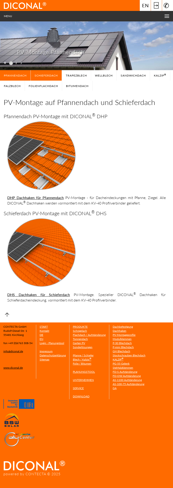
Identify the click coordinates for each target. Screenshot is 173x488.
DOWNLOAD (81, 396)
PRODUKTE (80, 326)
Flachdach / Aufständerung (89, 335)
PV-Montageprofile (124, 335)
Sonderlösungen (82, 347)
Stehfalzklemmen (123, 367)
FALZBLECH (12, 86)
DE (41, 335)
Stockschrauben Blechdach (129, 355)
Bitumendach (77, 86)
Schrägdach (80, 330)
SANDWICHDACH (133, 75)
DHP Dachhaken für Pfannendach (35, 197)
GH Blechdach (121, 351)
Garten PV (79, 343)
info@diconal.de (13, 351)
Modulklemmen (122, 339)
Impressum (46, 351)
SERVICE (78, 388)
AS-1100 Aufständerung (127, 380)
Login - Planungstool (52, 343)
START (44, 326)
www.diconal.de (13, 367)
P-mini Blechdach (123, 347)
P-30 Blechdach (122, 343)
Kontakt (44, 330)
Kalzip (160, 75)
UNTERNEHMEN (83, 380)
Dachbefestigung (123, 326)
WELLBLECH (104, 75)
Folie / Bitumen (82, 363)
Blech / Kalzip (82, 359)
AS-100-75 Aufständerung (128, 384)
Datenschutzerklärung (53, 355)
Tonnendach (80, 339)
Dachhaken (119, 330)
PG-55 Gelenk (121, 363)
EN (145, 5)
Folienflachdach (43, 86)
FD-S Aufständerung (125, 371)
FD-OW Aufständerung (127, 376)
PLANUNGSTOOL (84, 371)
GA (115, 388)
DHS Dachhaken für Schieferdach (38, 294)
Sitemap (44, 359)
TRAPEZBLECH (76, 75)
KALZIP (118, 359)
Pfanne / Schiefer (83, 355)
